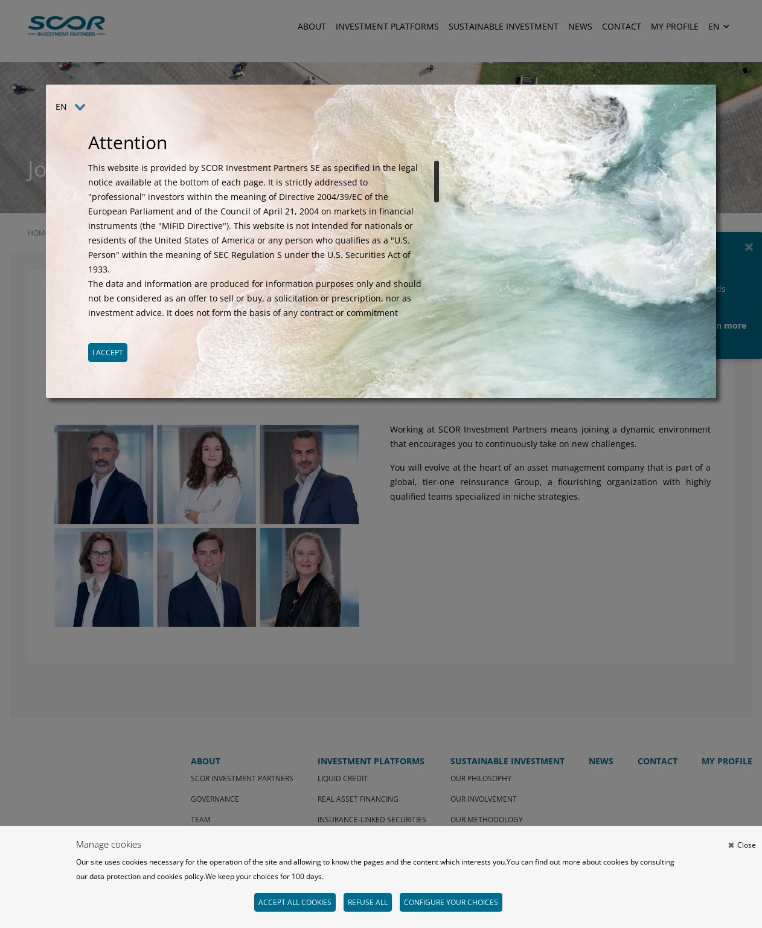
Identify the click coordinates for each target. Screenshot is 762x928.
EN (61, 106)
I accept (107, 352)
